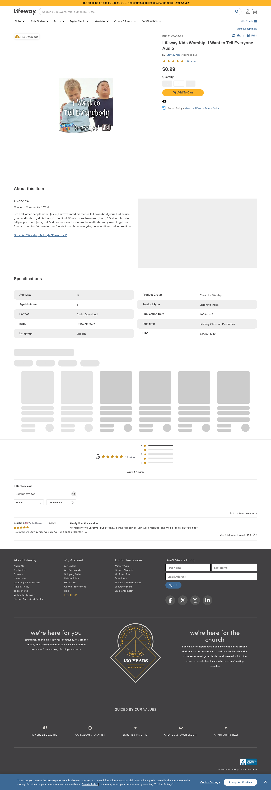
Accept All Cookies (240, 782)
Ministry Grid (122, 565)
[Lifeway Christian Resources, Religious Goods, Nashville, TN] (248, 762)
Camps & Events (125, 21)
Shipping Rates (72, 574)
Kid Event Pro (122, 574)
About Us (19, 565)
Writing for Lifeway (24, 594)
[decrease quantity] (167, 84)
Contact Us (20, 570)
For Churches (151, 21)
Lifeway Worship (124, 570)
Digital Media (79, 21)
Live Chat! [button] (70, 595)
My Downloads (72, 570)
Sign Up (173, 585)
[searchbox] (42, 494)
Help (66, 590)
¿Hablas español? (246, 28)
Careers (18, 574)
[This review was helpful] (248, 535)
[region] (135, 782)
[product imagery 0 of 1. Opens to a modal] (86, 105)
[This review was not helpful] (254, 535)
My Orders (70, 565)
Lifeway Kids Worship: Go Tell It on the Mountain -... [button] (58, 531)
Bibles (20, 21)
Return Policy (71, 578)
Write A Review (135, 472)
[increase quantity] (190, 84)
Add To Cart (183, 92)
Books (59, 21)
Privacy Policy (21, 586)
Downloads (121, 578)
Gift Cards (70, 582)
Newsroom (20, 578)
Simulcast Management (128, 582)
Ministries (102, 21)
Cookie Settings (210, 782)
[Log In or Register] (248, 11)
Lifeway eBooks (123, 586)
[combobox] (140, 11)
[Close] (265, 782)
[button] (158, 446)
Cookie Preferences (75, 586)
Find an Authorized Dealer (28, 599)
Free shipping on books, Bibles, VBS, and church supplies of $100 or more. (136, 2)
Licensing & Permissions (27, 582)
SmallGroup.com (124, 590)
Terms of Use (21, 590)
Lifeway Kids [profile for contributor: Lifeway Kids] (173, 54)
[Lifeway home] (25, 11)
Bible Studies (39, 21)
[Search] (236, 11)
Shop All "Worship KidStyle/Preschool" (40, 235)
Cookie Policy (90, 784)
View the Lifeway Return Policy (202, 108)
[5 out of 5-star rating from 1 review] (179, 61)
